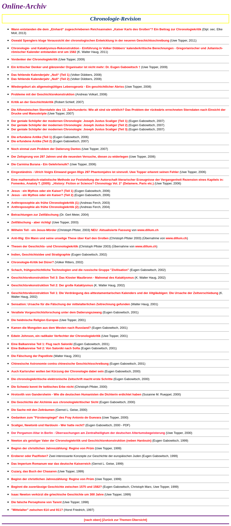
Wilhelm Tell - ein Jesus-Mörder (34, 230)
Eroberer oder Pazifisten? (30, 456)
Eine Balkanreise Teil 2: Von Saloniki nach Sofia (45, 348)
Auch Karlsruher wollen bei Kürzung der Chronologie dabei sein (57, 371)
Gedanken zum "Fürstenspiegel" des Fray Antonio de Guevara (56, 417)
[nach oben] (92, 520)
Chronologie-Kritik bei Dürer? (32, 262)
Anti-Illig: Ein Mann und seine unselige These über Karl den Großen (60, 238)
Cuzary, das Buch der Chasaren (34, 471)
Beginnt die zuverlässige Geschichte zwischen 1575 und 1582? (56, 486)
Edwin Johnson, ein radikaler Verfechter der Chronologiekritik (55, 336)
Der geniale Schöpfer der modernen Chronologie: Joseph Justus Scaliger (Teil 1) (69, 121)
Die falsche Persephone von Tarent (36, 502)
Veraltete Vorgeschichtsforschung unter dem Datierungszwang (56, 312)
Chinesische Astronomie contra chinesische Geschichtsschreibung (60, 363)
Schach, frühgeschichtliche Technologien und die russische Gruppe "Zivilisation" (70, 270)
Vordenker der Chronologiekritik (34, 59)
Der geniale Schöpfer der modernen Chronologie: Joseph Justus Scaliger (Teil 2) (69, 125)
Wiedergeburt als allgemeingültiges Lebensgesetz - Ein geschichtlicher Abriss (67, 86)
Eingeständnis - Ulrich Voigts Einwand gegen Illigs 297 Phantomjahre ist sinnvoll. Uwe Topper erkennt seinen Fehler (95, 172)
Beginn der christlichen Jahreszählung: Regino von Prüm (53, 448)
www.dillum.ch (148, 230)
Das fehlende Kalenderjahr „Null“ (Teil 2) (40, 79)
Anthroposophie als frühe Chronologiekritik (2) (45, 207)
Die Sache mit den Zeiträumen (33, 410)
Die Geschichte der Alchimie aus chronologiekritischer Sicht (54, 402)
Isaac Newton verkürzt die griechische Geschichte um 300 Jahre (57, 494)
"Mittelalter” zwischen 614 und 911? (37, 510)
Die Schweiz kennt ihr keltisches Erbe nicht (43, 386)
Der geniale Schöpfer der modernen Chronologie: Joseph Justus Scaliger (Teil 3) (69, 129)
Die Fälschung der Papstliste (32, 356)
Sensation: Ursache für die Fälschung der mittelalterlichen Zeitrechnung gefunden (70, 304)
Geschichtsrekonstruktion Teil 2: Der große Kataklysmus (52, 285)
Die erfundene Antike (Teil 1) (32, 137)
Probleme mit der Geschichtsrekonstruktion (43, 94)
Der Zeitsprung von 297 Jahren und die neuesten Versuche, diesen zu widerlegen (69, 156)
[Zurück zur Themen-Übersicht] (124, 520)
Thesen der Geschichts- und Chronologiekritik (44, 246)
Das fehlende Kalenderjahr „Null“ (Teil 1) (40, 74)
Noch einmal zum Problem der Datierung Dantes (46, 149)
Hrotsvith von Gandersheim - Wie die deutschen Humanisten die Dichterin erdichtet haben (76, 394)
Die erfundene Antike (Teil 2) (31, 141)
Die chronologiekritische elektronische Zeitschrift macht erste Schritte (62, 379)
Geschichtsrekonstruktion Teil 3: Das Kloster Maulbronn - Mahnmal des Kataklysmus (72, 277)
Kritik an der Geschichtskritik (32, 102)
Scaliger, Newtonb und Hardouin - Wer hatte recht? (48, 425)
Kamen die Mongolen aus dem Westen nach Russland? (51, 327)
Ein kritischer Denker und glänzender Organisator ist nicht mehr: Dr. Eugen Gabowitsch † (75, 67)
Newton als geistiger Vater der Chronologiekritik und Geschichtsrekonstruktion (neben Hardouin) (81, 440)
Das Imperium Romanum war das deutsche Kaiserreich (51, 463)
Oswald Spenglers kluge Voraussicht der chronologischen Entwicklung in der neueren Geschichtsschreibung (90, 40)
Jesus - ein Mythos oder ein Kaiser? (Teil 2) (42, 195)
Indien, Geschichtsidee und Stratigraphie (41, 254)
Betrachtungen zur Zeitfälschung (35, 214)
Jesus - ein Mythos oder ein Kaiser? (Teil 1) (42, 191)
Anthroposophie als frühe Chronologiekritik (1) (45, 202)
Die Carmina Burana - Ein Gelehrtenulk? (40, 164)
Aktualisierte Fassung (115, 230)
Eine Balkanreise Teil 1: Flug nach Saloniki (42, 344)
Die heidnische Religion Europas (34, 320)
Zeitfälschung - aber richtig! (31, 222)
